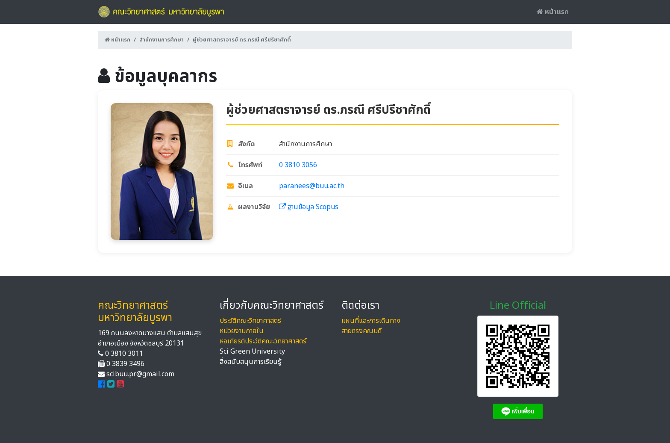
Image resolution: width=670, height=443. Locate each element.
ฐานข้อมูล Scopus (308, 207)
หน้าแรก (553, 12)
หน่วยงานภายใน (242, 331)
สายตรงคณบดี (361, 331)
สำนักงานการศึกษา (161, 39)
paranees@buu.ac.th (311, 186)
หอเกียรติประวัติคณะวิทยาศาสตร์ (263, 341)
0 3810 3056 (298, 165)
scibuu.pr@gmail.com (140, 374)
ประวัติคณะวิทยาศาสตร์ (250, 321)
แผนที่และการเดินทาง (370, 321)
